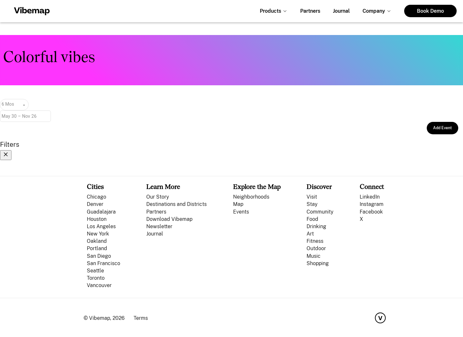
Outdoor (316, 248)
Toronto (96, 278)
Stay (312, 204)
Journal (341, 11)
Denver (95, 204)
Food (312, 219)
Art (310, 234)
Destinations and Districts (176, 204)
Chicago (96, 197)
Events (241, 212)
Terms (141, 318)
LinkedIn (370, 197)
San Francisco (103, 263)
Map (238, 204)
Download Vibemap (169, 219)
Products (270, 11)
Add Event (442, 128)
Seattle (95, 271)
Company (374, 11)
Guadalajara (101, 212)
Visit (312, 197)
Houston (97, 219)
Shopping (318, 263)
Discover (319, 187)
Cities (95, 187)
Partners (310, 11)
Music (314, 256)
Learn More (163, 187)
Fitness (315, 241)
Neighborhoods (251, 197)
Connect (372, 187)
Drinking (316, 226)
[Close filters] (5, 155)
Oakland (97, 241)
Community (320, 212)
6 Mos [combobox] (8, 104)
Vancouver (99, 285)
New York (98, 234)
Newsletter (159, 226)
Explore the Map (256, 187)
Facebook (371, 212)
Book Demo (430, 11)
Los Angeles (101, 226)
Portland (97, 248)
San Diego (99, 256)
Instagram (372, 204)
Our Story (157, 197)
